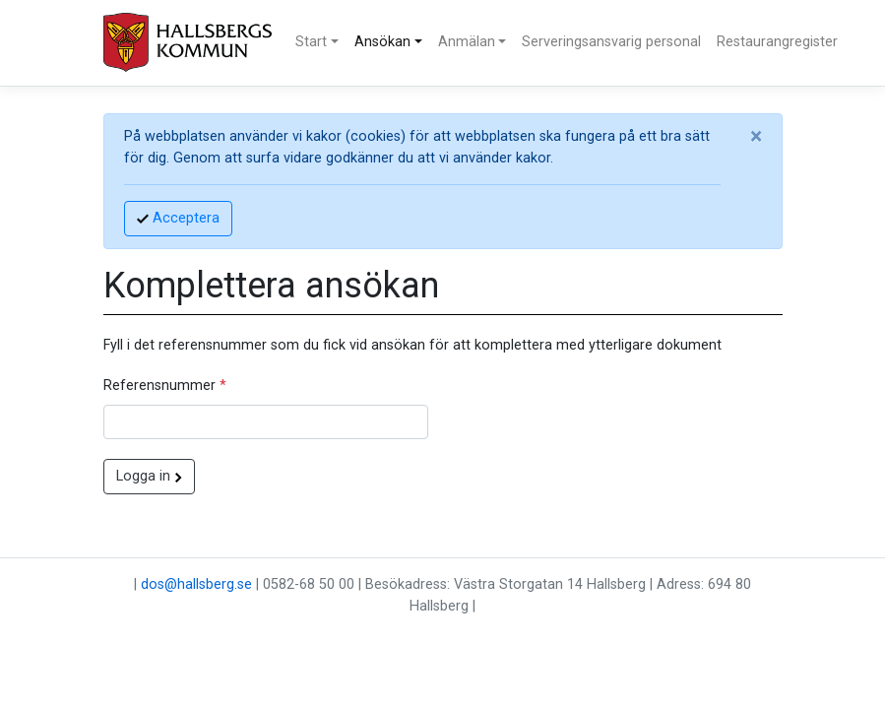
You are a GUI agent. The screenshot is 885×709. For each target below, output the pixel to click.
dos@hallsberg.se (196, 584)
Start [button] (311, 41)
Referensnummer (164, 385)
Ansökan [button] (382, 41)
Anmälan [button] (466, 41)
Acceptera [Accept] (178, 218)
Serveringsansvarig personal (611, 41)
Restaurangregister (777, 41)
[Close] (756, 137)
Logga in (149, 476)
